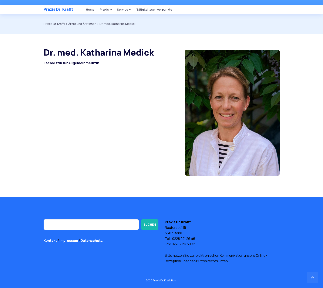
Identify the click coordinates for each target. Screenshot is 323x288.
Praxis (104, 9)
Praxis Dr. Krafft (58, 9)
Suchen (150, 224)
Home (90, 9)
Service (122, 9)
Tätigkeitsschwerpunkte (154, 9)
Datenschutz (92, 240)
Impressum (69, 240)
